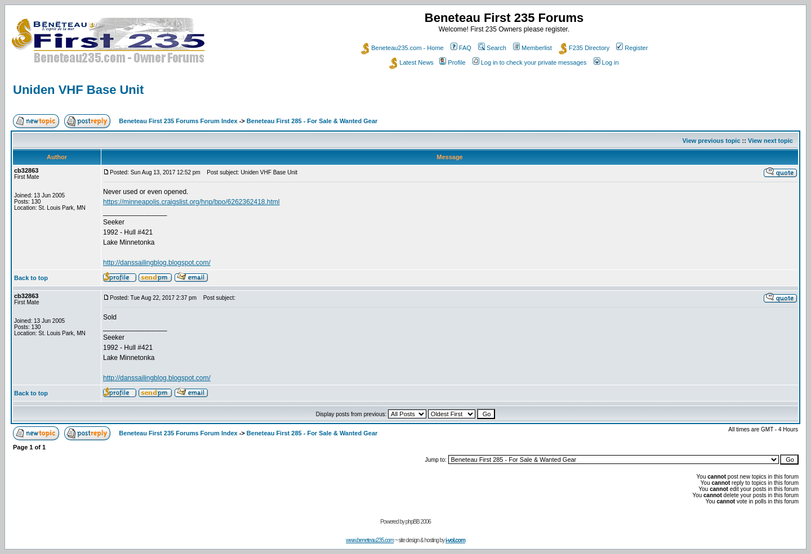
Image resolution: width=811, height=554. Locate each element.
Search (492, 47)
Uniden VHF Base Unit (78, 90)
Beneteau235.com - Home (402, 47)
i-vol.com (455, 540)
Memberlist (532, 47)
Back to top (31, 277)
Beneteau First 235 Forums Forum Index (178, 121)
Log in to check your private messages (530, 62)
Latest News (411, 62)
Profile (452, 62)
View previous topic (711, 140)
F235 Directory (584, 47)
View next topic (770, 140)
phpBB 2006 (418, 522)
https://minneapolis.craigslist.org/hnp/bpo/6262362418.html (191, 202)
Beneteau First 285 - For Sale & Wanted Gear (312, 121)
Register (632, 47)
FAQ (461, 47)
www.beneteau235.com (370, 540)
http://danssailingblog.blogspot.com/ (157, 263)
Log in (606, 62)
